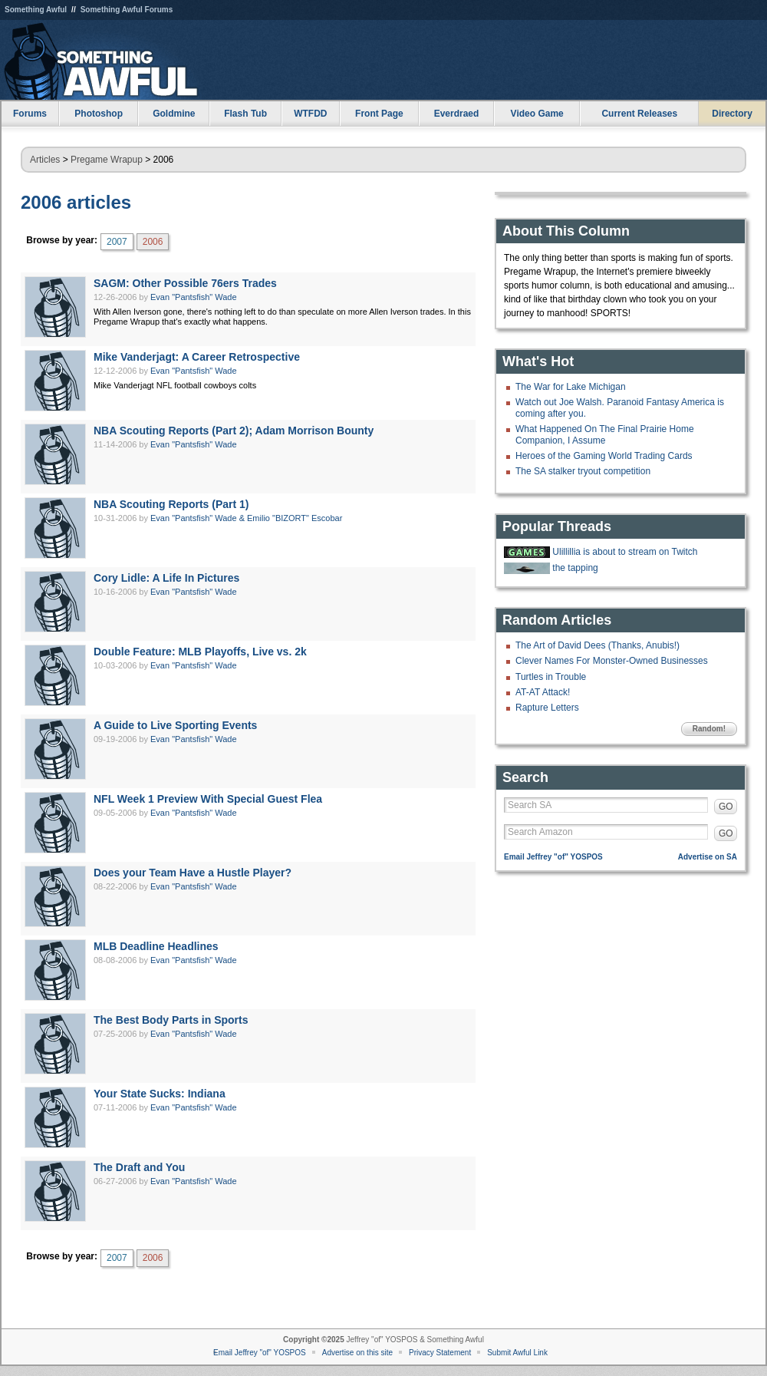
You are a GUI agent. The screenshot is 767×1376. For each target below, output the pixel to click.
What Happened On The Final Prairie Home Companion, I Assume (604, 434)
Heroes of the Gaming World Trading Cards (604, 455)
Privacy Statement (440, 1352)
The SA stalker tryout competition (582, 471)
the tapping (574, 568)
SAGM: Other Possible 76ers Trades (185, 283)
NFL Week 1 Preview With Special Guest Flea (208, 799)
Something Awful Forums (127, 9)
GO (726, 806)
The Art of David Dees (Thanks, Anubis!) (597, 645)
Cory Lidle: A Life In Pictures (166, 578)
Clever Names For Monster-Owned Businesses (611, 660)
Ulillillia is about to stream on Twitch (624, 551)
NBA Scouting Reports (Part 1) (171, 504)
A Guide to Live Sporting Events (175, 725)
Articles (45, 159)
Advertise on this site (357, 1352)
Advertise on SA (707, 857)
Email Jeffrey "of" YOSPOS (553, 857)
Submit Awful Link (517, 1352)
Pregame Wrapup (107, 159)
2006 (153, 241)
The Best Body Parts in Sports (171, 1020)
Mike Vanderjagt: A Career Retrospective (197, 357)
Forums (30, 113)
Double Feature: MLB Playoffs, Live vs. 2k (200, 651)
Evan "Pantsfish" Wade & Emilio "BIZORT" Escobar (246, 518)
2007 (117, 241)
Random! (709, 728)
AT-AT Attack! (542, 692)
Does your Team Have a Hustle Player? (192, 872)
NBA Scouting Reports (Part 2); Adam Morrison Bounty (234, 430)
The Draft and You (139, 1167)
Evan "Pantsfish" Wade (193, 297)
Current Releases (639, 113)
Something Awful (36, 9)
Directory (732, 113)
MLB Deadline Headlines (156, 946)
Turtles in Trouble (550, 677)
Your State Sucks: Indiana (159, 1093)
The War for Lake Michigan (570, 386)
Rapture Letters (547, 707)
